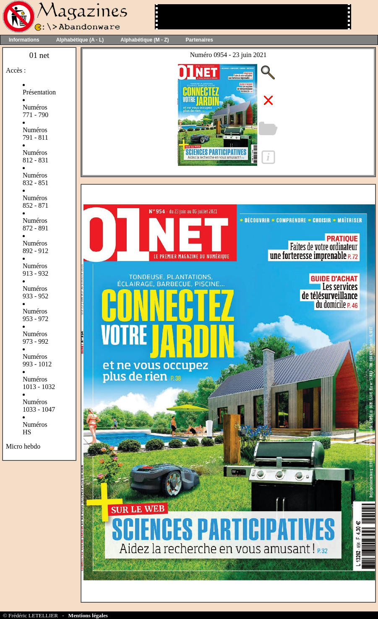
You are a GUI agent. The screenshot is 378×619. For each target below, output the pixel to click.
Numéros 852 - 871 (35, 201)
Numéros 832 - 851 (35, 179)
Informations (24, 40)
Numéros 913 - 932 (35, 269)
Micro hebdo (23, 446)
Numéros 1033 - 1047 (39, 405)
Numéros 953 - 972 (35, 315)
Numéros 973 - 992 (35, 337)
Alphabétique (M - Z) (144, 40)
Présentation (39, 92)
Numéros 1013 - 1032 (39, 383)
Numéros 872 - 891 (35, 224)
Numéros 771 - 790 (35, 111)
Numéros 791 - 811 (35, 133)
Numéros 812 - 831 (35, 156)
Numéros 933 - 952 (35, 292)
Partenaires (199, 40)
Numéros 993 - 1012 (37, 360)
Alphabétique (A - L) (80, 40)
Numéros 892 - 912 (35, 247)
